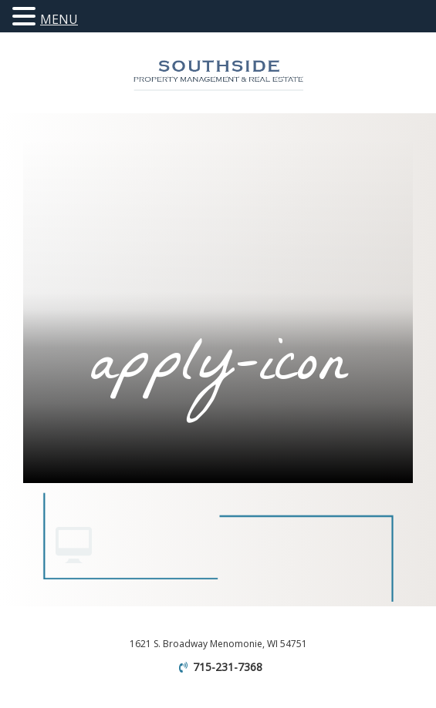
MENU (59, 19)
